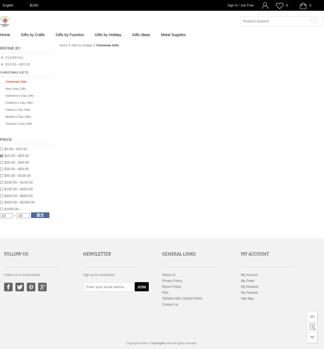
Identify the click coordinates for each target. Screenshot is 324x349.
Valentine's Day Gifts (19, 95)
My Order (248, 281)
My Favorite (249, 293)
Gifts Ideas (141, 35)
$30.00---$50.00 (16, 169)
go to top (312, 316)
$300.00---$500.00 (18, 196)
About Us (168, 275)
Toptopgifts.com (161, 343)
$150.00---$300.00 (18, 189)
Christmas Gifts (16, 81)
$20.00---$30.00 (16, 162)
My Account (249, 275)
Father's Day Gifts (17, 109)
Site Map (247, 298)
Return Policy (171, 287)
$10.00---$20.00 (16, 156)
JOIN (141, 287)
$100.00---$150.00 (18, 182)
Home (5, 35)
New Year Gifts (15, 88)
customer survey (312, 326)
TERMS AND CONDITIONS (182, 298)
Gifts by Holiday (108, 35)
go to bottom (312, 337)
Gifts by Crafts (33, 35)
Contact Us (170, 304)
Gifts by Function (70, 35)
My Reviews (250, 287)
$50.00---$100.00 (17, 176)
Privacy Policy (172, 281)
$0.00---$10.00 (15, 149)
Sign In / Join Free (241, 5)
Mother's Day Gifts (18, 116)
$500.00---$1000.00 (19, 202)
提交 (40, 215)
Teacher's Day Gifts (18, 123)
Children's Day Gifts (19, 102)
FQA (165, 293)
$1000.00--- (13, 209)
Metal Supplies (173, 35)
